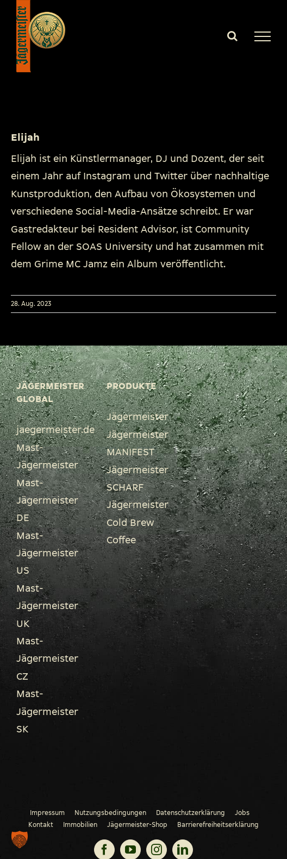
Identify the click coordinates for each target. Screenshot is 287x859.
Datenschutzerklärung (190, 813)
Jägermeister (138, 417)
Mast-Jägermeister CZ (47, 658)
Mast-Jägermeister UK (47, 606)
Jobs (242, 813)
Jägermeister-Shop (137, 825)
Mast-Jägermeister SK (47, 711)
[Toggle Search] (232, 35)
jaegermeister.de (55, 430)
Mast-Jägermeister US (47, 553)
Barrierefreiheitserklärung (218, 825)
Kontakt (40, 825)
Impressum (47, 813)
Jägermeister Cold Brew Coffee (138, 522)
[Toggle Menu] (262, 36)
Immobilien (80, 825)
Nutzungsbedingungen (110, 813)
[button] (19, 839)
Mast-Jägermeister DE (47, 500)
